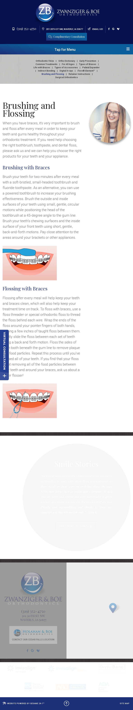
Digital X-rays (66, 70)
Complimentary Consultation (66, 36)
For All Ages (68, 64)
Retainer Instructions (79, 74)
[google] (113, 29)
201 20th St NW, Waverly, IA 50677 (62, 28)
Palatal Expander (91, 67)
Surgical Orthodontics (66, 77)
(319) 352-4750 (24, 28)
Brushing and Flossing (53, 74)
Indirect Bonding (46, 70)
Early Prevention (87, 61)
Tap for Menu (92, 49)
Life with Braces (41, 67)
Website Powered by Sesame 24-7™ (23, 703)
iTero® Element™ (86, 70)
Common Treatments (46, 64)
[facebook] (109, 29)
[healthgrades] (118, 29)
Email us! (95, 28)
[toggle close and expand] (4, 375)
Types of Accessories (66, 67)
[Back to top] (66, 703)
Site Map (124, 703)
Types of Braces (87, 64)
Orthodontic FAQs (45, 61)
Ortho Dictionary (66, 61)
